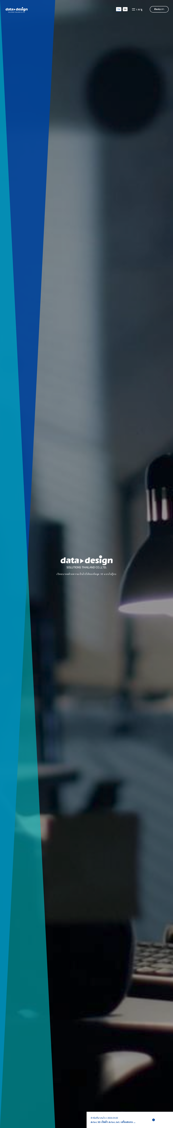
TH (118, 9)
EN (125, 9)
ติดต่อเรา (159, 9)
